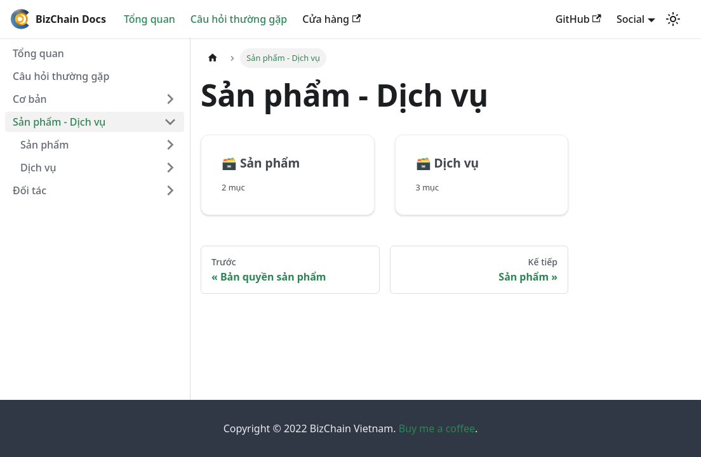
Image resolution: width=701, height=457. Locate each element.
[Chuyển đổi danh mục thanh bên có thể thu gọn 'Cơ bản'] (170, 99)
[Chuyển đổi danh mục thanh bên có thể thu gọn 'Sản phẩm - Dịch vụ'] (170, 122)
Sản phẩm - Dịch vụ (59, 122)
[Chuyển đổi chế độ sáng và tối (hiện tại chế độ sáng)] (673, 19)
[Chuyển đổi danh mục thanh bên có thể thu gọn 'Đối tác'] (170, 190)
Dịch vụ (38, 168)
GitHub (578, 19)
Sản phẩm (44, 145)
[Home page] (213, 58)
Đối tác (29, 190)
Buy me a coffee (437, 428)
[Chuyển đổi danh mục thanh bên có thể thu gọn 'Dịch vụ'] (170, 167)
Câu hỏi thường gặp (238, 19)
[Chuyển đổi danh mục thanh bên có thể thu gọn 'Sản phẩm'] (170, 145)
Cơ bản (30, 99)
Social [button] (630, 19)
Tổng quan (149, 19)
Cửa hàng (331, 19)
